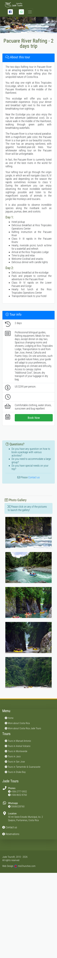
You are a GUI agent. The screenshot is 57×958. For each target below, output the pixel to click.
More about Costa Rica (17, 723)
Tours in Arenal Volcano (17, 746)
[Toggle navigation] (30, 12)
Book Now (34, 418)
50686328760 (17, 806)
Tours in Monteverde (16, 751)
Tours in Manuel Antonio (18, 740)
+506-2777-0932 (19, 791)
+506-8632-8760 (19, 794)
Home (9, 718)
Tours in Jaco (13, 756)
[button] (4, 21)
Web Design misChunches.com (18, 866)
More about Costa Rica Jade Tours (23, 728)
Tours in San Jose (15, 761)
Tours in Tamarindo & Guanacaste (22, 766)
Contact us (34, 477)
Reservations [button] (10, 834)
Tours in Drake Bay (15, 772)
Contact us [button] (9, 827)
